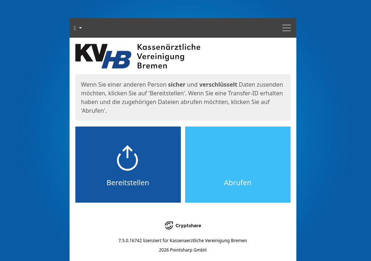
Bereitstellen (128, 182)
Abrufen (237, 182)
